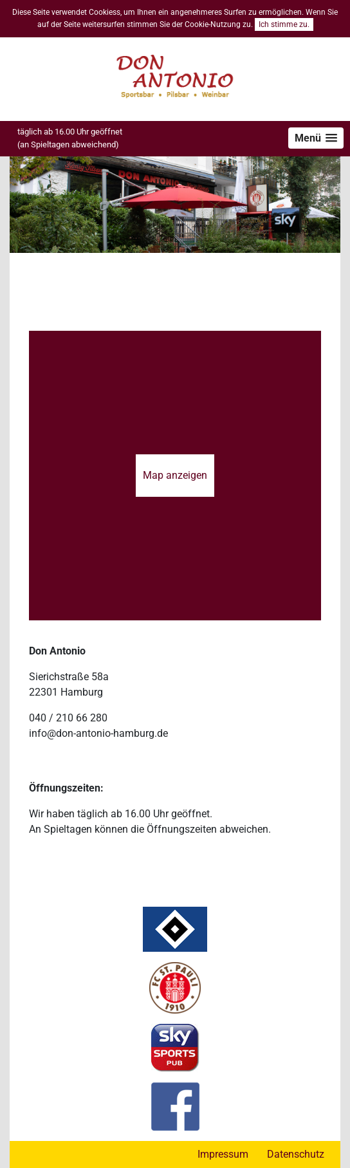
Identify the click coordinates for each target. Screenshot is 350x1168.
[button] (316, 138)
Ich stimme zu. (284, 24)
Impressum (223, 1154)
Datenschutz (295, 1154)
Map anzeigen (175, 475)
